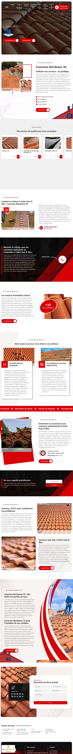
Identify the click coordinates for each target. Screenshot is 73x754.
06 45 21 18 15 (63, 8)
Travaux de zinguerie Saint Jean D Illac (36, 732)
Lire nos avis (8, 751)
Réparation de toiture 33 (33, 6)
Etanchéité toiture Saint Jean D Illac (21, 730)
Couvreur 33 (23, 151)
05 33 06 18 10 (63, 6)
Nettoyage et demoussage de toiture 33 (19, 7)
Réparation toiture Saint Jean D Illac (7, 733)
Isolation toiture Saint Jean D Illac (8, 730)
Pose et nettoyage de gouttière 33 (45, 7)
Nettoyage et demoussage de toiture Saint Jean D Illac (51, 731)
